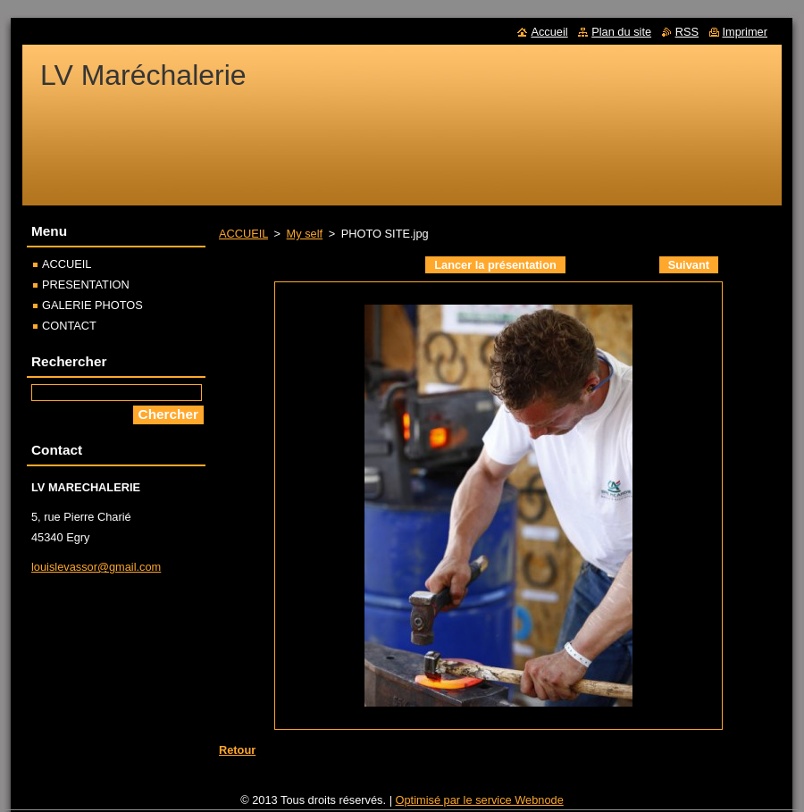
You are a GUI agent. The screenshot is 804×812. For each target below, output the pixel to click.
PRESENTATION (86, 284)
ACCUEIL (243, 233)
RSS (687, 31)
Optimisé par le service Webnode (480, 800)
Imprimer (745, 31)
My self (305, 233)
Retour (237, 750)
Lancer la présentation (495, 265)
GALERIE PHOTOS (92, 305)
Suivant (688, 265)
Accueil (549, 31)
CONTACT (69, 325)
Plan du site (621, 31)
